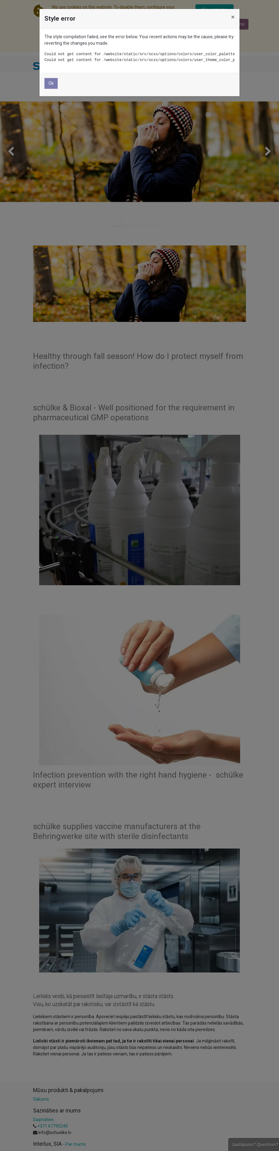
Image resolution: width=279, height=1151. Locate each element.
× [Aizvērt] (233, 17)
